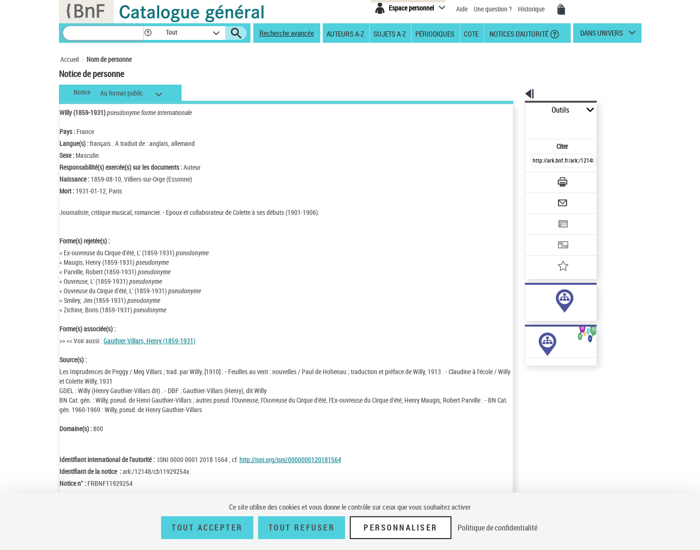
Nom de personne (109, 59)
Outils (514, 110)
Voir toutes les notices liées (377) (553, 327)
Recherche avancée (286, 33)
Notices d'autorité (518, 33)
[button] (148, 33)
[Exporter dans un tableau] (543, 198)
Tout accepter (207, 527)
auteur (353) (531, 298)
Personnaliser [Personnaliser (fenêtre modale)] (401, 527)
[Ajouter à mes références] (542, 235)
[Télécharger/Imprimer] (538, 161)
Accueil (69, 59)
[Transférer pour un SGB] (540, 216)
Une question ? (493, 8)
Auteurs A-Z (345, 33)
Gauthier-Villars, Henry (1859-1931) (149, 340)
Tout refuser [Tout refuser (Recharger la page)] (301, 527)
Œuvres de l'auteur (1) (530, 379)
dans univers (601, 35)
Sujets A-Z (390, 33)
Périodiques (434, 33)
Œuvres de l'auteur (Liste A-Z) (540, 389)
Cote (471, 33)
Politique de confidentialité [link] (497, 527)
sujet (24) (528, 308)
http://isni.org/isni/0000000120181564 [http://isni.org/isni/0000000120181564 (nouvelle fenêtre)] (290, 459)
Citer (521, 125)
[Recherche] (103, 33)
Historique (532, 8)
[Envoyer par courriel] (536, 179)
